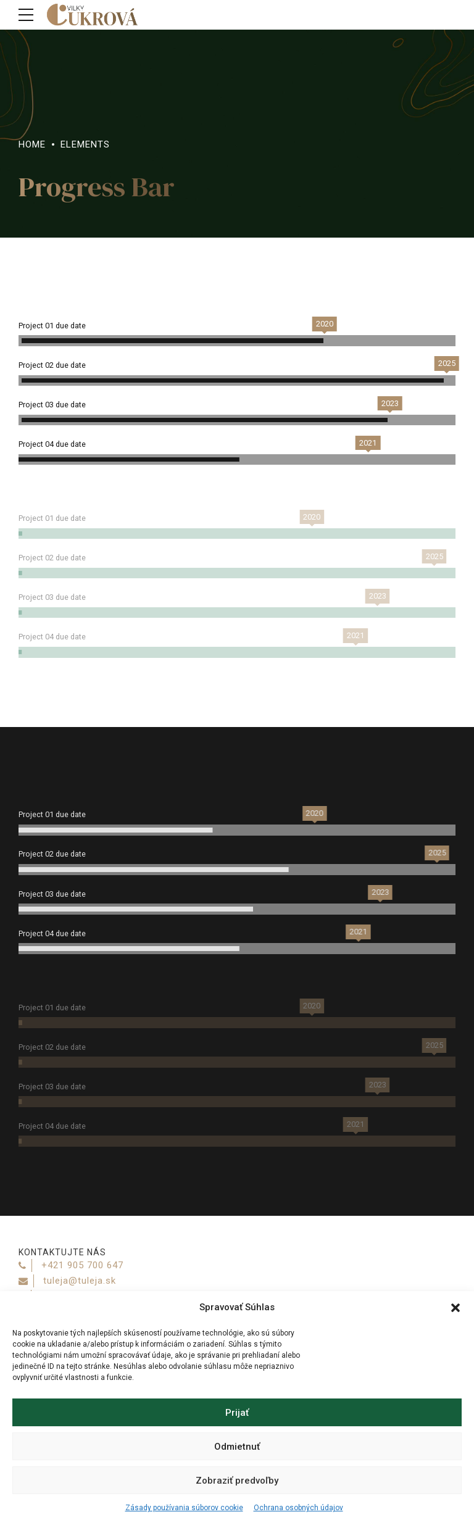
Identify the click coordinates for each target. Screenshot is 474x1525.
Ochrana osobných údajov (298, 1507)
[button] (455, 1308)
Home (32, 144)
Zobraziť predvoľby (237, 1480)
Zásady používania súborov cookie (184, 1507)
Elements (85, 144)
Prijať (237, 1412)
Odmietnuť (237, 1446)
